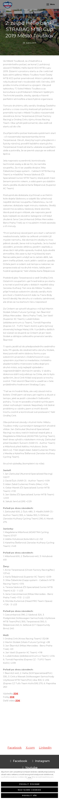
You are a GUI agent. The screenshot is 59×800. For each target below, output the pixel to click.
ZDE (15, 693)
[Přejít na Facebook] (18, 761)
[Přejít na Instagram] (40, 761)
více (29, 777)
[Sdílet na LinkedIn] (45, 750)
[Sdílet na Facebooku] (15, 750)
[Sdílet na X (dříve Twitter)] (30, 750)
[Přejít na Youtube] (29, 767)
